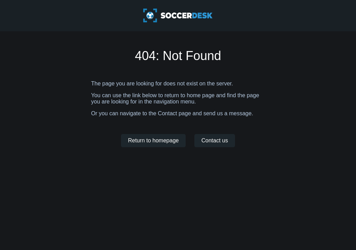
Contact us (214, 140)
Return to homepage (153, 140)
